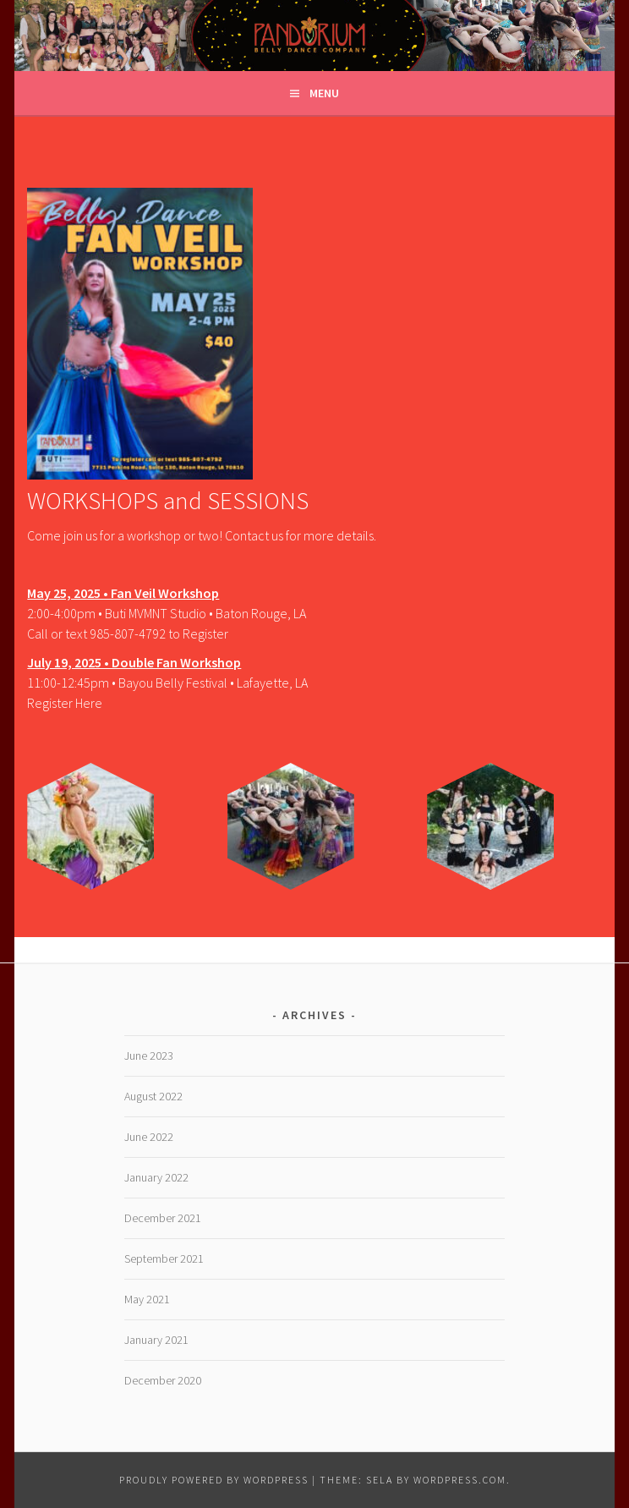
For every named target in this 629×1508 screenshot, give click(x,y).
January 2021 (156, 1339)
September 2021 (164, 1258)
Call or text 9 (61, 633)
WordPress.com (459, 1479)
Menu (324, 93)
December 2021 (162, 1218)
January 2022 (156, 1177)
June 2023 (148, 1055)
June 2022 (148, 1136)
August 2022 (153, 1096)
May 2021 (147, 1299)
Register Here (64, 702)
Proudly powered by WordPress (214, 1479)
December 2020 (162, 1380)
